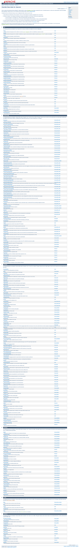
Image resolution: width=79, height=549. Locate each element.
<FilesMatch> (5, 37)
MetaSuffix (5, 492)
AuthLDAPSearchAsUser (7, 192)
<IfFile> (4, 45)
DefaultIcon (5, 447)
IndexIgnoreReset (6, 479)
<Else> (4, 30)
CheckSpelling (5, 522)
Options (70, 14)
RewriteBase (5, 390)
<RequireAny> (5, 231)
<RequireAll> (5, 229)
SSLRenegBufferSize (6, 250)
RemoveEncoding (6, 375)
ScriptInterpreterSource (7, 400)
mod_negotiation (57, 338)
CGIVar (4, 299)
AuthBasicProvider (6, 135)
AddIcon (4, 440)
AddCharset (5, 273)
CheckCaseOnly (6, 520)
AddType (4, 290)
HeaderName (5, 466)
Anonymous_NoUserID (7, 126)
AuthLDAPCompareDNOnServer (8, 173)
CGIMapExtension (6, 297)
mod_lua (55, 60)
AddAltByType (5, 436)
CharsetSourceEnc (6, 305)
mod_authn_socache (57, 205)
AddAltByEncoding (6, 434)
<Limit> (4, 222)
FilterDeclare (5, 529)
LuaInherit (5, 84)
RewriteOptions (5, 396)
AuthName (5, 203)
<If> (24, 31)
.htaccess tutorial (32, 11)
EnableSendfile (5, 332)
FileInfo (5, 264)
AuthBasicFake (5, 132)
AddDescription (5, 438)
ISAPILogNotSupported (7, 351)
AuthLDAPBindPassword (7, 169)
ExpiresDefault (5, 462)
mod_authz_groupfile (57, 160)
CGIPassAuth (5, 216)
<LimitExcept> (5, 508)
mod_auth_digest (57, 145)
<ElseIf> (27, 31)
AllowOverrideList (5, 24)
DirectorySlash (5, 455)
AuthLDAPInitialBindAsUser (7, 182)
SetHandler (5, 411)
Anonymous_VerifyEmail (7, 128)
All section (34, 21)
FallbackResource (6, 464)
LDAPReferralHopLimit (7, 218)
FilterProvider (5, 533)
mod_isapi (56, 345)
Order (4, 510)
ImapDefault (5, 470)
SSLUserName (5, 257)
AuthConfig (6, 115)
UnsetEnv (5, 424)
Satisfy (4, 235)
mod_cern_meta (57, 490)
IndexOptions (5, 481)
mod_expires (56, 457)
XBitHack (4, 542)
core (55, 30)
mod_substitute (56, 420)
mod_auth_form (57, 156)
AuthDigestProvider (6, 152)
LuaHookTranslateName (7, 80)
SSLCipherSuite (6, 248)
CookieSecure (5, 318)
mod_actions (56, 271)
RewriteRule (5, 398)
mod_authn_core (57, 203)
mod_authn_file (57, 212)
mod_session (56, 237)
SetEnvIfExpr (5, 407)
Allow (4, 502)
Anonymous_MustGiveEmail (8, 124)
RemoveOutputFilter (6, 383)
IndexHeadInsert (6, 475)
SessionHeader (5, 242)
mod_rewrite (56, 390)
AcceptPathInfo (5, 269)
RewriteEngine (5, 394)
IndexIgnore (5, 477)
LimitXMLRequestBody (7, 56)
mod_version (56, 52)
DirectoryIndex (5, 451)
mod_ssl (55, 248)
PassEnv (4, 360)
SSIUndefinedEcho (6, 112)
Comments (70, 17)
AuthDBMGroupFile (6, 139)
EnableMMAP (5, 330)
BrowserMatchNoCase (7, 294)
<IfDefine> (5, 41)
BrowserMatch (5, 292)
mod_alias (56, 364)
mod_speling (56, 518)
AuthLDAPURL (5, 199)
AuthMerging (5, 201)
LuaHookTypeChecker (7, 82)
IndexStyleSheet (6, 485)
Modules (65, 546)
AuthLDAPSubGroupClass (7, 197)
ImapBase (5, 468)
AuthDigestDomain (6, 147)
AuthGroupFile (5, 160)
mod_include (56, 110)
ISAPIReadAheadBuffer (7, 353)
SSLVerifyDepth (6, 261)
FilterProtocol (5, 531)
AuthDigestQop (5, 154)
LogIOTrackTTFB (6, 58)
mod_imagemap (57, 468)
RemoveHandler (6, 377)
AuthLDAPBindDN (6, 167)
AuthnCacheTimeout (6, 207)
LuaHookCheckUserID (7, 67)
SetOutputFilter (5, 415)
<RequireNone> (6, 233)
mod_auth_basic (57, 130)
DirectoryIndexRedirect (7, 453)
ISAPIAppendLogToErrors (7, 345)
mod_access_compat (57, 235)
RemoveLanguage (6, 381)
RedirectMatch (5, 366)
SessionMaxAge (6, 246)
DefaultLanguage (6, 324)
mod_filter (56, 288)
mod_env (56, 360)
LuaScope (5, 97)
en (64, 8)
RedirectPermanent (6, 368)
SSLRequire (5, 252)
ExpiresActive (5, 457)
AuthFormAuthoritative (7, 156)
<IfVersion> (5, 52)
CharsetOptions (6, 303)
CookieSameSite (6, 316)
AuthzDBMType (6, 214)
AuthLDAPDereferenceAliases (8, 175)
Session (4, 237)
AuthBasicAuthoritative (7, 130)
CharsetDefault (5, 301)
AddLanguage (5, 284)
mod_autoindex (57, 432)
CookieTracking (6, 322)
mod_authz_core (57, 201)
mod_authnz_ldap (57, 167)
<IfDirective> (5, 43)
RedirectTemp (5, 370)
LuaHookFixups (6, 69)
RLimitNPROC (5, 103)
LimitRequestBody (6, 54)
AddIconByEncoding (6, 442)
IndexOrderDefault (6, 483)
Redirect (4, 364)
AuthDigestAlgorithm (6, 145)
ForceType (5, 340)
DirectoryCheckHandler (7, 449)
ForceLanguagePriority (7, 338)
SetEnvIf (4, 405)
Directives (68, 546)
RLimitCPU (5, 99)
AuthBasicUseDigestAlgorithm (8, 137)
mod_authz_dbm (57, 139)
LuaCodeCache (6, 60)
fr (66, 8)
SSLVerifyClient (5, 259)
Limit (69, 13)
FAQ (71, 546)
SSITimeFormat (6, 110)
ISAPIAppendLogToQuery (7, 347)
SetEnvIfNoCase (6, 409)
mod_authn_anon (57, 120)
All (69, 8)
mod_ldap (56, 218)
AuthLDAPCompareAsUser (7, 171)
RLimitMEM (5, 101)
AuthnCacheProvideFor (7, 205)
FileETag (4, 336)
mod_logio (56, 58)
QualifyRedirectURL (6, 362)
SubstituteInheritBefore (7, 420)
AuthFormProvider (6, 158)
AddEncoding (5, 277)
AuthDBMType (5, 141)
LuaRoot (4, 95)
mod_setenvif (56, 292)
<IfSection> (5, 50)
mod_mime (56, 273)
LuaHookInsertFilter (6, 71)
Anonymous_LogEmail (7, 122)
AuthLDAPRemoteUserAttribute (8, 188)
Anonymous (5, 120)
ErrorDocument (5, 334)
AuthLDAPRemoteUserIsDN (8, 190)
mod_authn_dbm (57, 141)
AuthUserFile (5, 212)
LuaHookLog (5, 73)
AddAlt (4, 432)
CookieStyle (5, 320)
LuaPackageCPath (6, 88)
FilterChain (5, 527)
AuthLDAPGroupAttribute (7, 177)
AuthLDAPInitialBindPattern (7, 184)
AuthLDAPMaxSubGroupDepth (8, 186)
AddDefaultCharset (6, 275)
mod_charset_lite (57, 301)
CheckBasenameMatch (7, 518)
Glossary (73, 546)
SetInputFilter (5, 413)
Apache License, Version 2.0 (12, 547)
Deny (4, 504)
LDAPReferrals (5, 220)
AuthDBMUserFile (6, 143)
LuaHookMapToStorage (7, 75)
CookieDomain (5, 307)
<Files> (4, 35)
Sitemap (77, 546)
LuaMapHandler (6, 86)
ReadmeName (5, 494)
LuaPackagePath (6, 90)
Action (4, 271)
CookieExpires (5, 309)
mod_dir (55, 449)
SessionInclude (5, 244)
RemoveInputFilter (6, 379)
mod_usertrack (56, 307)
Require (4, 227)
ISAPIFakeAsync (6, 349)
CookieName (5, 314)
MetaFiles (5, 490)
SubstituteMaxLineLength (7, 422)
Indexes (70, 12)
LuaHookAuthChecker (7, 65)
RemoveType (5, 385)
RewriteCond (5, 392)
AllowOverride (30, 10)
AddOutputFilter (6, 286)
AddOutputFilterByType (7, 288)
